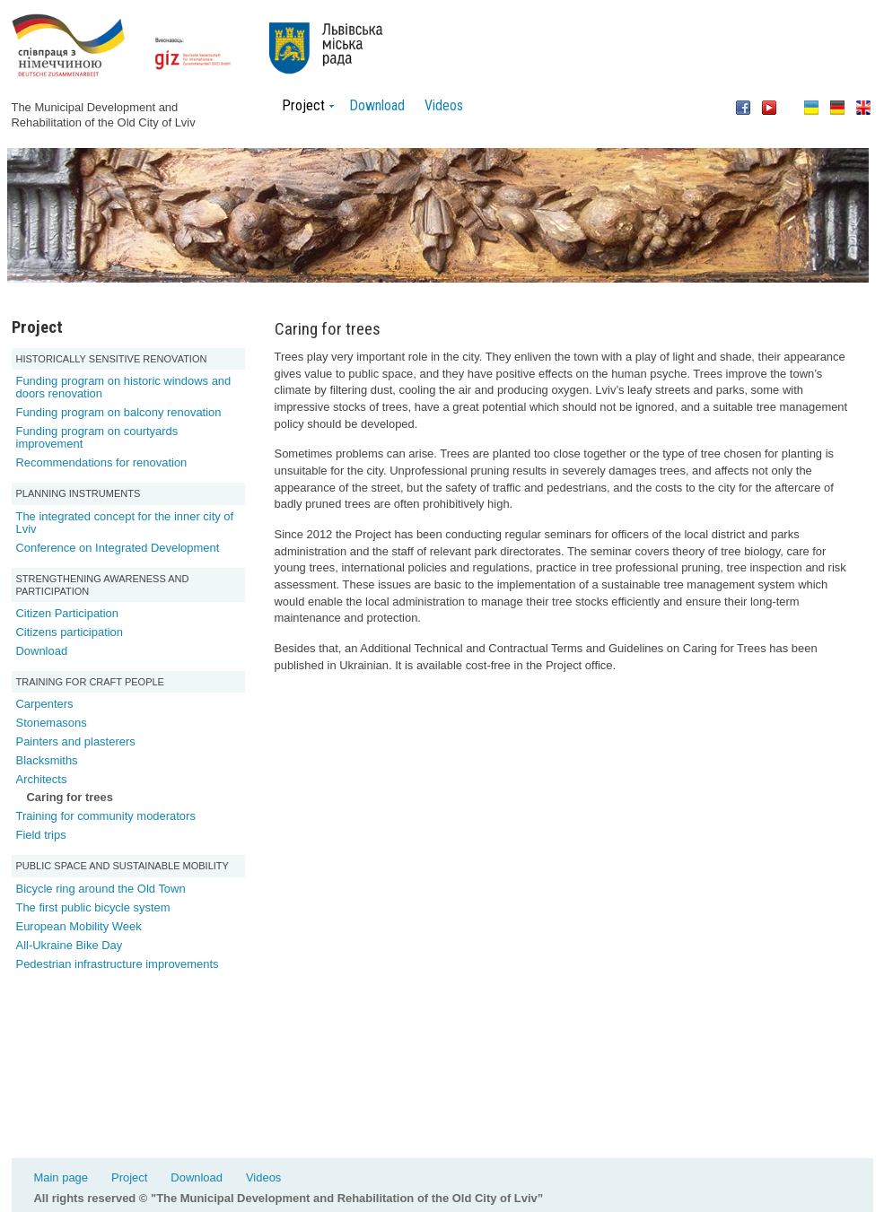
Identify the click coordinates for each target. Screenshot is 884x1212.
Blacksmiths (47, 760)
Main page (61, 1177)
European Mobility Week (79, 926)
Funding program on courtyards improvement (97, 437)
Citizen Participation (67, 613)
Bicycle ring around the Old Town (101, 888)
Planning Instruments (78, 493)
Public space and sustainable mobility (122, 865)
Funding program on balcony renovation (119, 412)
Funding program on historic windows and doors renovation (124, 387)
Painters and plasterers (76, 741)
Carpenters (45, 704)
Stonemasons (51, 722)
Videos (443, 105)
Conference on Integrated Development (118, 547)
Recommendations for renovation (102, 462)
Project (129, 1177)
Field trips (41, 834)
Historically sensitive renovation (111, 358)
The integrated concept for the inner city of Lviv (125, 523)
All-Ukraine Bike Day (69, 945)
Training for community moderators (106, 816)
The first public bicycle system (93, 907)
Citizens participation (70, 632)
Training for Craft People (90, 681)
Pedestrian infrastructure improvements (117, 964)
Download (377, 105)
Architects (41, 779)
